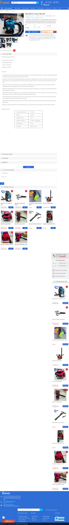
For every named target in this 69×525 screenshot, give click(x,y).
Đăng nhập (57, 2)
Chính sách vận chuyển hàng (23, 518)
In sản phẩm (49, 25)
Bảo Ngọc (38, 37)
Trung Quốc (42, 15)
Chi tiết (38, 39)
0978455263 (46, 5)
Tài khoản (57, 516)
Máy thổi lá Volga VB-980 (6, 223)
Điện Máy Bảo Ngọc (24, 523)
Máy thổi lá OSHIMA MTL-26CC (21, 244)
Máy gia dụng (48, 8)
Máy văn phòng (17, 8)
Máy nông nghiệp (40, 8)
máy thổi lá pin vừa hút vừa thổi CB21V (35, 204)
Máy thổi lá (13, 10)
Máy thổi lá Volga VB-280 (20, 223)
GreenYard (33, 15)
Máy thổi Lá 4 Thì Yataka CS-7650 (6, 204)
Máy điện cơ (33, 8)
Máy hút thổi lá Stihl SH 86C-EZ (35, 223)
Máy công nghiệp (25, 8)
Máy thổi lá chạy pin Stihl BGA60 (20, 204)
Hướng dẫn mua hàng (50, 2)
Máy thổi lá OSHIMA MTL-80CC (49, 223)
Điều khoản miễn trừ (22, 521)
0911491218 (51, 38)
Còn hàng (31, 17)
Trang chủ (1, 10)
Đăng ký (57, 1)
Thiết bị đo (55, 8)
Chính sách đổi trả (21, 519)
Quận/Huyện (54, 265)
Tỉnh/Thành (54, 263)
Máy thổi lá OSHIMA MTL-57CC (7, 244)
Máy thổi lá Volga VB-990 (48, 203)
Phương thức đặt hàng (22, 516)
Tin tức (60, 8)
